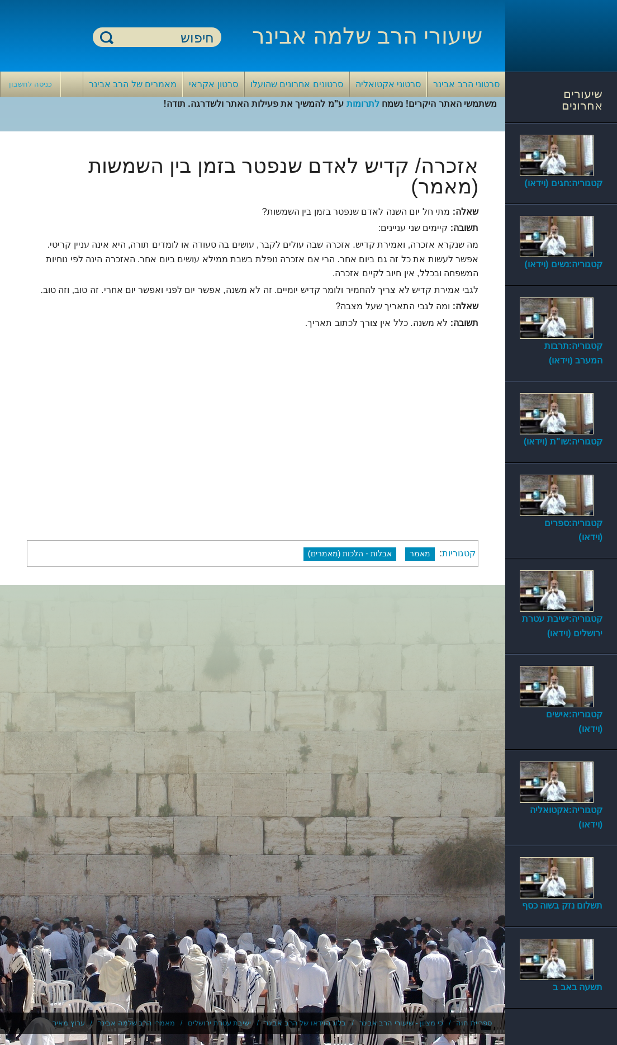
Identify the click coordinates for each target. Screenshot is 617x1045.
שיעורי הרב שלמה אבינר (367, 35)
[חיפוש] (163, 37)
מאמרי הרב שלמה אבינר (136, 1023)
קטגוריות (459, 553)
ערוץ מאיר (69, 1023)
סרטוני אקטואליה (388, 84)
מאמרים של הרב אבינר (133, 84)
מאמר (420, 553)
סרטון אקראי (213, 84)
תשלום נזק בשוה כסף (562, 905)
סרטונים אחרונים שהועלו (296, 84)
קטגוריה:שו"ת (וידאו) (563, 441)
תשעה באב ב (577, 987)
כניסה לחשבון (30, 84)
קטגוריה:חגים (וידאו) (563, 183)
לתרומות (363, 103)
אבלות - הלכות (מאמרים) (350, 553)
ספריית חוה (474, 1023)
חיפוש (106, 37)
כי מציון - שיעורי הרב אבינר (401, 1023)
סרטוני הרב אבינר (466, 84)
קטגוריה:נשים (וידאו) (563, 264)
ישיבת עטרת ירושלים (219, 1023)
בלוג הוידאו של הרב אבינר (305, 1023)
